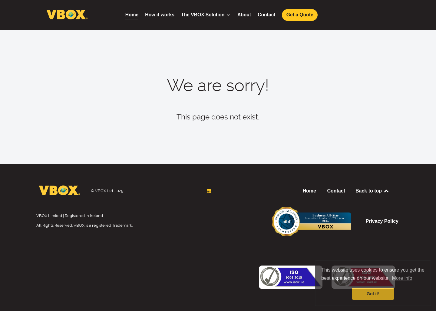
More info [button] (402, 278)
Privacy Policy (381, 221)
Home (309, 190)
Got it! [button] (373, 293)
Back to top (372, 190)
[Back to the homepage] (290, 275)
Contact (336, 190)
